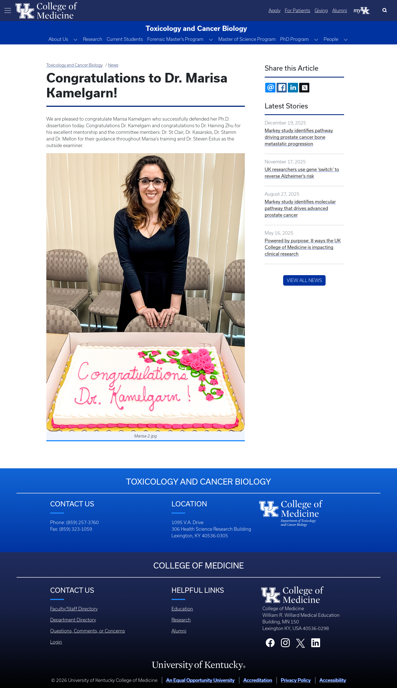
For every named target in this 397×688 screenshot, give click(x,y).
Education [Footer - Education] (182, 608)
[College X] (300, 642)
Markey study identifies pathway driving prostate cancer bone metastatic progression (299, 137)
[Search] (386, 10)
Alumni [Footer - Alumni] (178, 630)
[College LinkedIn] (315, 644)
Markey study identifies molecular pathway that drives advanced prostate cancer (300, 208)
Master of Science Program (247, 39)
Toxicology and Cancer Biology (74, 65)
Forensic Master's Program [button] (175, 39)
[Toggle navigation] (7, 10)
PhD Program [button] (294, 39)
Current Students (125, 39)
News (113, 65)
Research (92, 39)
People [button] (331, 39)
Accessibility (333, 680)
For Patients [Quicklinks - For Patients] (297, 10)
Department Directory (73, 619)
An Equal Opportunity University (200, 680)
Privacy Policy (296, 680)
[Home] (46, 9)
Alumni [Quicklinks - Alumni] (339, 10)
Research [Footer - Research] (181, 619)
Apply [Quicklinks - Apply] (274, 10)
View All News (304, 280)
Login (56, 641)
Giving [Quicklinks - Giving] (321, 10)
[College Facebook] (270, 644)
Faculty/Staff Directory (74, 608)
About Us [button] (58, 39)
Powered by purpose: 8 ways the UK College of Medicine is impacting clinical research (303, 247)
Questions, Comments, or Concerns (87, 630)
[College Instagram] (285, 644)
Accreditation (257, 680)
